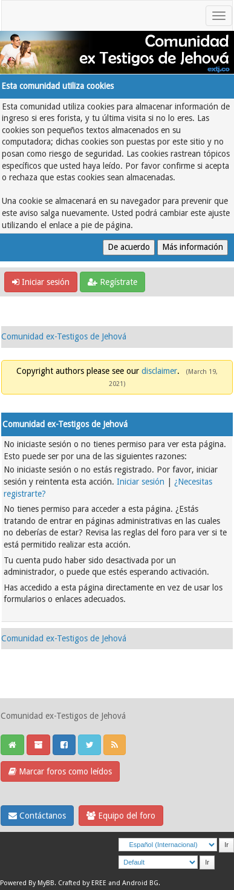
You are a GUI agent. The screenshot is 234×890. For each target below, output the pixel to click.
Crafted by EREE (82, 883)
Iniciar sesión (41, 282)
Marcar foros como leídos (60, 771)
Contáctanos (37, 815)
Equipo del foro (120, 815)
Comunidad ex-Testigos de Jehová (63, 336)
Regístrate (112, 282)
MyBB (45, 883)
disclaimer (159, 371)
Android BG (140, 883)
